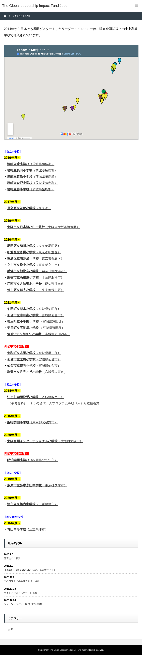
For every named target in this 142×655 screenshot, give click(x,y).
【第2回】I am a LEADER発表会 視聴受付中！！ (30, 569)
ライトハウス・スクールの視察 (20, 592)
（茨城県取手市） (35, 397)
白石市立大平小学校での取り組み (21, 581)
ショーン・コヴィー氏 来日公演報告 (23, 604)
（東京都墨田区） (34, 246)
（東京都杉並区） (34, 252)
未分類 (9, 629)
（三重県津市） (32, 504)
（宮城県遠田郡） (36, 321)
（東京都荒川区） (35, 290)
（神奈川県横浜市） (37, 271)
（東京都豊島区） (35, 258)
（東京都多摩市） (37, 485)
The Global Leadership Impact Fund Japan (68, 650)
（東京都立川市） (34, 264)
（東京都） (29, 208)
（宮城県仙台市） (35, 315)
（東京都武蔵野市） (32, 422)
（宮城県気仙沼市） (38, 334)
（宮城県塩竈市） (37, 372)
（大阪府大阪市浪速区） (43, 227)
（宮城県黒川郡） (34, 353)
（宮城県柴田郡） (34, 309)
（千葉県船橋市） (35, 277)
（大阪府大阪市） (45, 441)
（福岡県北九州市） (32, 460)
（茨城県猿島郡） (30, 164)
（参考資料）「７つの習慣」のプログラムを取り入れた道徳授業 (53, 403)
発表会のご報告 (12, 558)
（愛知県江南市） (37, 283)
